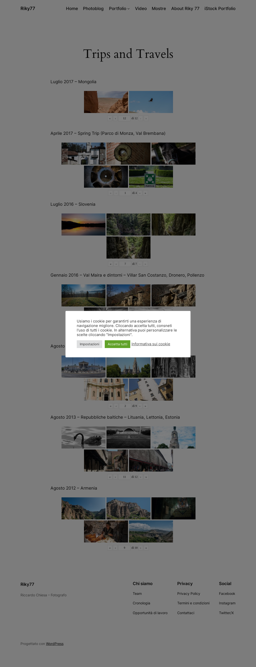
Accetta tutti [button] (117, 344)
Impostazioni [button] (89, 344)
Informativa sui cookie (151, 344)
